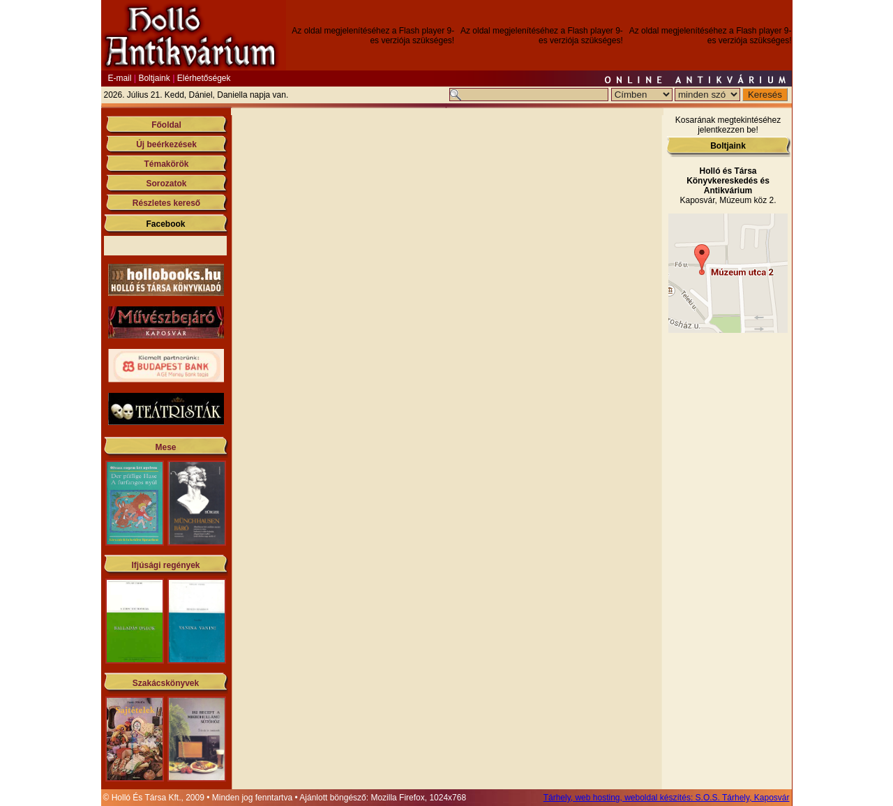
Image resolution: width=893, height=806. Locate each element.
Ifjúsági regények (165, 565)
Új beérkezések (166, 144)
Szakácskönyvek (166, 683)
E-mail (119, 78)
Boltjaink (154, 78)
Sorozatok (166, 183)
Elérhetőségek (204, 78)
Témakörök (166, 164)
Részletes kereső (166, 203)
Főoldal (166, 125)
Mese (165, 447)
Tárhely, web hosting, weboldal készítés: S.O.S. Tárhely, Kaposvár (666, 798)
